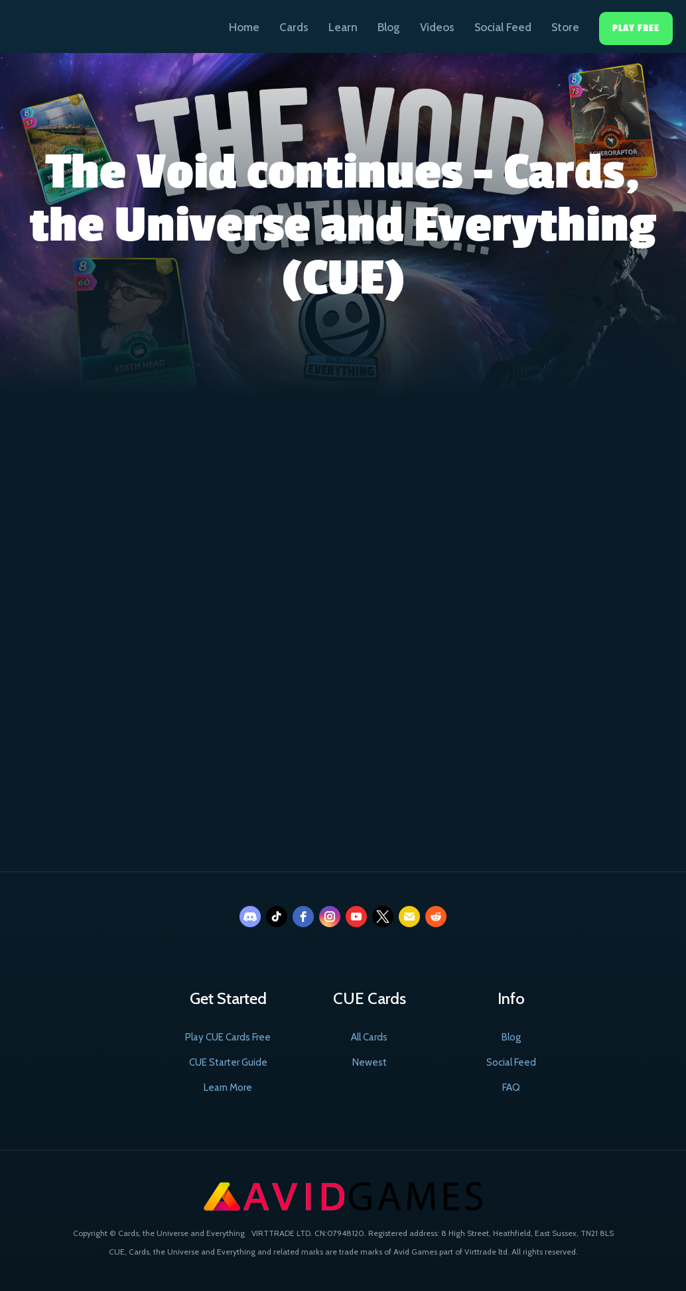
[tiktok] (276, 916)
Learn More (228, 1088)
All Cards (369, 1037)
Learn (343, 27)
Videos (437, 27)
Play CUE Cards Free (228, 1037)
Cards (294, 27)
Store (565, 27)
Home (244, 27)
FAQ (511, 1088)
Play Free (635, 28)
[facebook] (303, 916)
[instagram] (329, 916)
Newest (369, 1062)
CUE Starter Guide (228, 1062)
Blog (388, 27)
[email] (409, 916)
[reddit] (435, 916)
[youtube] (356, 916)
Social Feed (502, 27)
